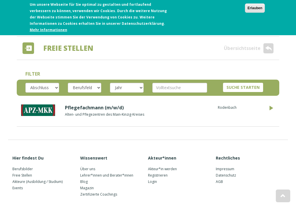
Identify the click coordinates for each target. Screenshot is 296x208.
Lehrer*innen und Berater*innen (106, 175)
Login (152, 181)
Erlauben (255, 6)
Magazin (87, 187)
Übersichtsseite (248, 48)
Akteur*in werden (162, 168)
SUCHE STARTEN (243, 87)
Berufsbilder (22, 168)
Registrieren (158, 175)
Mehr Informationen (48, 28)
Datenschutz (226, 175)
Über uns (87, 168)
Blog (84, 181)
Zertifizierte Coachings (98, 194)
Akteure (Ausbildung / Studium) (37, 181)
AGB (219, 181)
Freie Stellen (22, 175)
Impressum (225, 168)
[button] (283, 196)
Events (17, 187)
